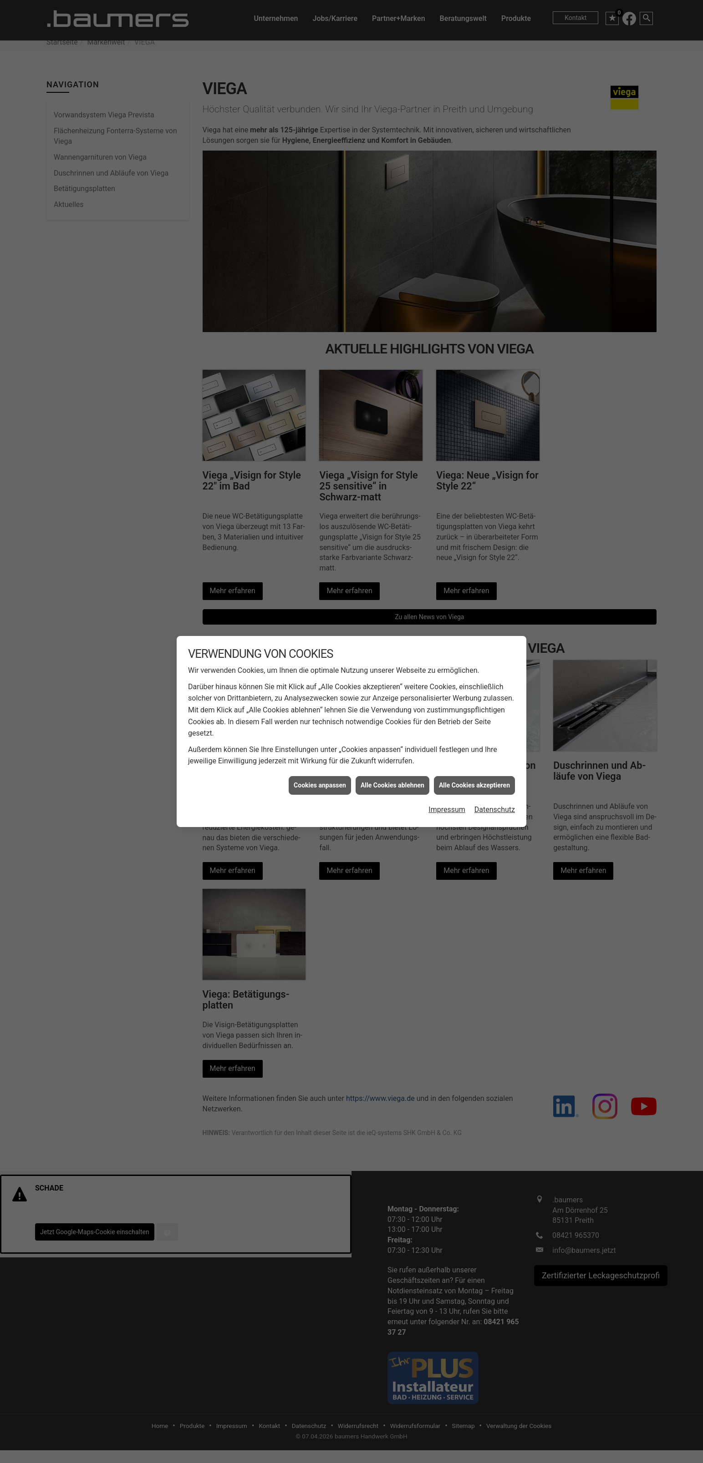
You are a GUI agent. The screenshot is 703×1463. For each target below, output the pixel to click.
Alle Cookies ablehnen (392, 785)
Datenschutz (494, 809)
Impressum (446, 809)
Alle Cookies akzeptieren (474, 785)
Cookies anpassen (320, 785)
